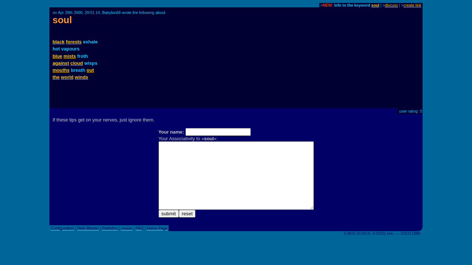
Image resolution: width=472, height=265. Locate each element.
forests (74, 42)
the (55, 77)
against (60, 63)
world (67, 77)
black (58, 42)
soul (375, 5)
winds (81, 77)
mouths (60, 70)
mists (69, 56)
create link (412, 5)
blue (57, 56)
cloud (76, 63)
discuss (391, 5)
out (90, 70)
